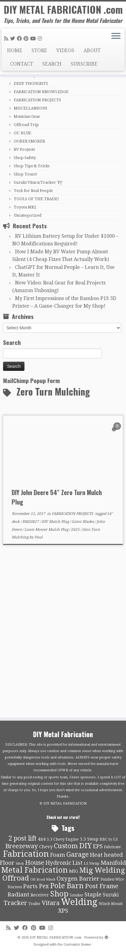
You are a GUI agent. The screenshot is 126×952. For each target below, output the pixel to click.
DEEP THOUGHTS (31, 83)
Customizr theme (77, 945)
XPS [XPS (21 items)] (63, 910)
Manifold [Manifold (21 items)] (113, 863)
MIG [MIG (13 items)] (73, 871)
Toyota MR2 (25, 207)
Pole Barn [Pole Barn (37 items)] (67, 885)
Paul (39, 537)
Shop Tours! (25, 174)
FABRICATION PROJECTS (37, 100)
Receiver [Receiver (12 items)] (40, 894)
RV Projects (24, 149)
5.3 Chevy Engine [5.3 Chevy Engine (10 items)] (63, 839)
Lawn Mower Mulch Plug (46, 529)
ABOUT (92, 50)
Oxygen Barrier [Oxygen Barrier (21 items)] (78, 878)
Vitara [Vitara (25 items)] (51, 903)
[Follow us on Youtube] (34, 39)
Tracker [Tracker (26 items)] (15, 903)
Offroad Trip (26, 124)
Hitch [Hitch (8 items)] (20, 864)
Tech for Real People (33, 190)
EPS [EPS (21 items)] (98, 846)
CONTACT (21, 64)
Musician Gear (27, 116)
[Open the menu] (115, 36)
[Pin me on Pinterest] (27, 39)
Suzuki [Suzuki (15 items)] (111, 895)
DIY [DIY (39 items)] (85, 846)
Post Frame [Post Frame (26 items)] (101, 886)
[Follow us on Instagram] (41, 39)
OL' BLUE (22, 133)
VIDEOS (65, 50)
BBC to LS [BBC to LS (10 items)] (109, 839)
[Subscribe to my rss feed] (7, 39)
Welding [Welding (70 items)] (79, 902)
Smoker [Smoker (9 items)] (76, 895)
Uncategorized (27, 215)
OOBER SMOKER (29, 141)
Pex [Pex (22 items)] (44, 886)
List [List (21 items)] (77, 863)
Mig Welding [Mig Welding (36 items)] (102, 870)
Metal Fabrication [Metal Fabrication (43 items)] (34, 870)
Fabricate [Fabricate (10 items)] (112, 847)
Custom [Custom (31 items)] (66, 846)
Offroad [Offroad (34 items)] (15, 878)
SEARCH (51, 64)
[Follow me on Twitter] (13, 39)
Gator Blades (83, 521)
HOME (14, 50)
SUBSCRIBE (84, 64)
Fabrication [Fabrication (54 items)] (26, 854)
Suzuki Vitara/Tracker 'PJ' (38, 182)
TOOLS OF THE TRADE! (36, 199)
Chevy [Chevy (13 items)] (46, 846)
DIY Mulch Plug (56, 521)
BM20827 (31, 521)
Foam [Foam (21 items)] (57, 855)
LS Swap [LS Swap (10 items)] (91, 863)
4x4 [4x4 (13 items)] (42, 839)
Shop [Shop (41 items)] (59, 893)
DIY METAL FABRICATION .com (63, 9)
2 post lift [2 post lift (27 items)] (23, 838)
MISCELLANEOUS (30, 108)
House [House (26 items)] (34, 862)
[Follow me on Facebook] (20, 39)
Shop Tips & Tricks (32, 166)
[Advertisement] (63, 630)
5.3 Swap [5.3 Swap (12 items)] (89, 839)
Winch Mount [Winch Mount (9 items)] (111, 904)
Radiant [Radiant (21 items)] (18, 894)
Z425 (75, 529)
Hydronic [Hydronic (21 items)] (58, 863)
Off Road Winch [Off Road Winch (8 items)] (42, 879)
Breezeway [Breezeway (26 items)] (21, 846)
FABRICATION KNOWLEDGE (41, 91)
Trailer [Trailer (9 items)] (34, 904)
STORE (39, 50)
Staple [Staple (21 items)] (93, 894)
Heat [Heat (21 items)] (96, 855)
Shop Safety (25, 157)
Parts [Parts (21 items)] (30, 886)
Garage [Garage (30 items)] (77, 854)
